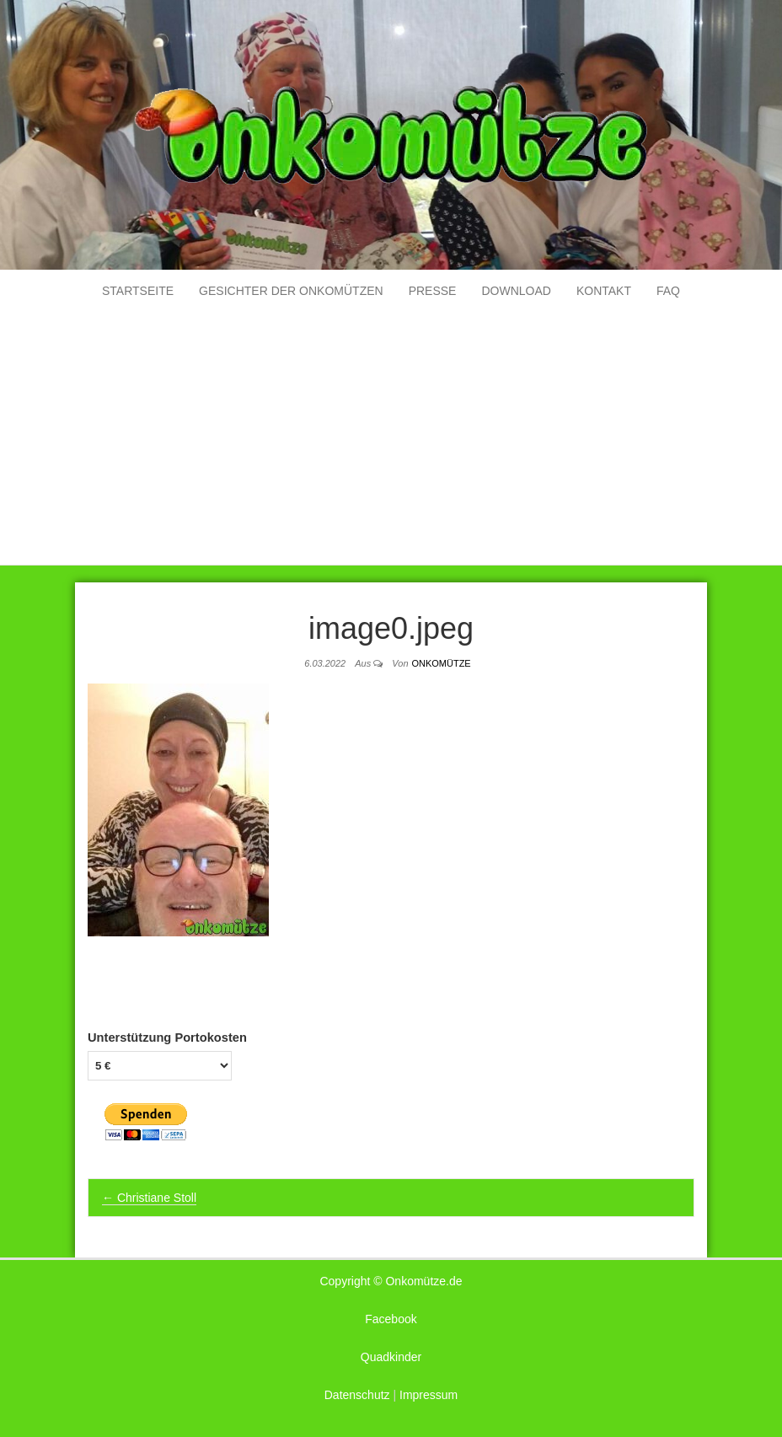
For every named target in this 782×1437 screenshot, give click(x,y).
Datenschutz (357, 1395)
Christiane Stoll (149, 1197)
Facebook (390, 1319)
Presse (433, 291)
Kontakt (603, 291)
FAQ (668, 291)
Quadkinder (391, 1357)
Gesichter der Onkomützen (291, 291)
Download (515, 291)
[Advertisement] (391, 438)
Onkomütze (440, 663)
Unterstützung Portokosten (167, 1037)
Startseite (138, 291)
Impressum (428, 1395)
